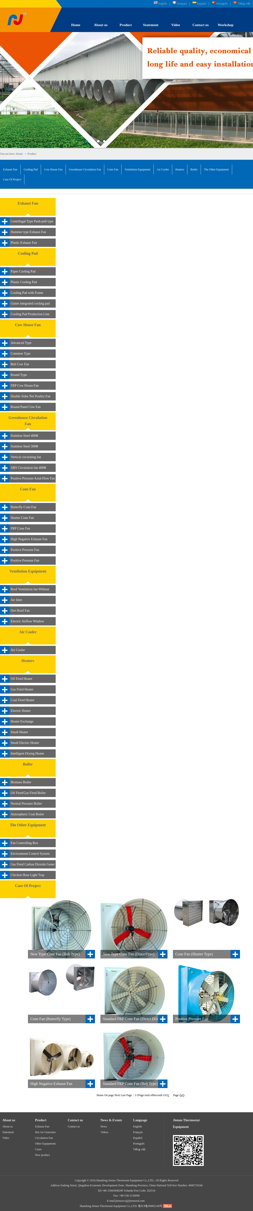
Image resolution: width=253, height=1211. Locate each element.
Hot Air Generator (45, 1132)
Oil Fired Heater (21, 679)
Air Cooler (163, 169)
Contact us (200, 25)
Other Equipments (45, 1143)
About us (101, 25)
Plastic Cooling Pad (24, 282)
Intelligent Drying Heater (27, 753)
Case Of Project (12, 179)
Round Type (19, 375)
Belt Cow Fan (20, 364)
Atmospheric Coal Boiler (27, 814)
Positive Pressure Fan (25, 550)
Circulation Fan (44, 1138)
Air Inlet (16, 600)
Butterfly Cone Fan (23, 507)
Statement (150, 25)
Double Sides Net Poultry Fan (30, 396)
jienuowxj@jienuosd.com (130, 1200)
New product (42, 1155)
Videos (104, 1132)
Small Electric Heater (25, 743)
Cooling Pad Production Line (30, 314)
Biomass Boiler (21, 782)
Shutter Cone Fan (22, 518)
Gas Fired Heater (22, 689)
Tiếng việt (244, 3)
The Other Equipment (216, 169)
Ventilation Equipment (137, 169)
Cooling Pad (31, 169)
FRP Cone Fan (20, 528)
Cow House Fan (53, 169)
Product (126, 25)
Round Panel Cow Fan (26, 407)
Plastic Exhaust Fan (24, 242)
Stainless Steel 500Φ (24, 446)
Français (182, 3)
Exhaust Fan (10, 169)
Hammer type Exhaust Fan (28, 232)
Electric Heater (21, 711)
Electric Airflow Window (27, 621)
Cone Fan (112, 169)
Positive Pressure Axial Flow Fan (33, 478)
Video (175, 25)
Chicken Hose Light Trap (27, 875)
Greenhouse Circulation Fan (85, 169)
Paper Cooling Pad (23, 271)
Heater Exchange (22, 721)
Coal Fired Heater (22, 700)
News (103, 1126)
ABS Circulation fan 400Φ (28, 467)
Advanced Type (21, 343)
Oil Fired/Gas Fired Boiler (28, 793)
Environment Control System (30, 853)
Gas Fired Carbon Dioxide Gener (33, 864)
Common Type (20, 353)
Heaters (179, 169)
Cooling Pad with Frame (27, 293)
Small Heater (19, 732)
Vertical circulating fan (26, 457)
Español (201, 3)
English (162, 3)
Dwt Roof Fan (20, 610)
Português (222, 3)
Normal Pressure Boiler (26, 803)
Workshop (226, 25)
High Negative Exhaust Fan (29, 539)
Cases (38, 1149)
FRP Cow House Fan (25, 385)
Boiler (194, 169)
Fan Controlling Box (24, 843)
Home (75, 25)
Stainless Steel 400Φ (24, 435)
